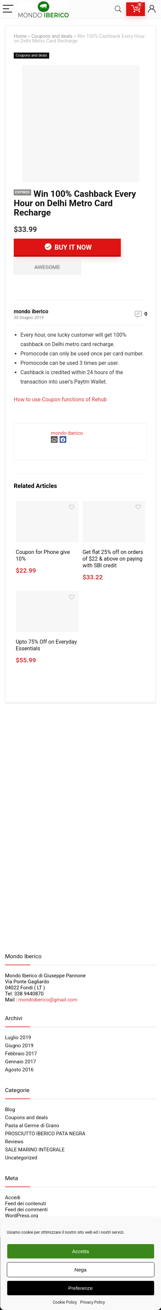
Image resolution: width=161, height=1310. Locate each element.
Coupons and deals (52, 36)
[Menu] (8, 9)
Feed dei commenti (26, 1210)
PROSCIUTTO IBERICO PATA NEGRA (45, 1134)
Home (20, 36)
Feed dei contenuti (25, 1204)
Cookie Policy (65, 1302)
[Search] (118, 9)
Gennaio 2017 (20, 1062)
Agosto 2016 (19, 1070)
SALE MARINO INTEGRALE (35, 1150)
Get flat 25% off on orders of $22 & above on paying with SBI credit (112, 559)
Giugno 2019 (19, 1046)
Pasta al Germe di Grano (32, 1126)
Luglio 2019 (18, 1038)
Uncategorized (21, 1158)
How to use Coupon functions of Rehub (60, 399)
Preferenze (80, 1288)
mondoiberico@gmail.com (47, 1000)
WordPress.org (21, 1216)
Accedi (12, 1198)
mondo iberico (31, 311)
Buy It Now (72, 247)
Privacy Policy (92, 1302)
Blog (10, 1110)
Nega (81, 1270)
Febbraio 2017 (21, 1054)
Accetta (80, 1251)
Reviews (14, 1142)
